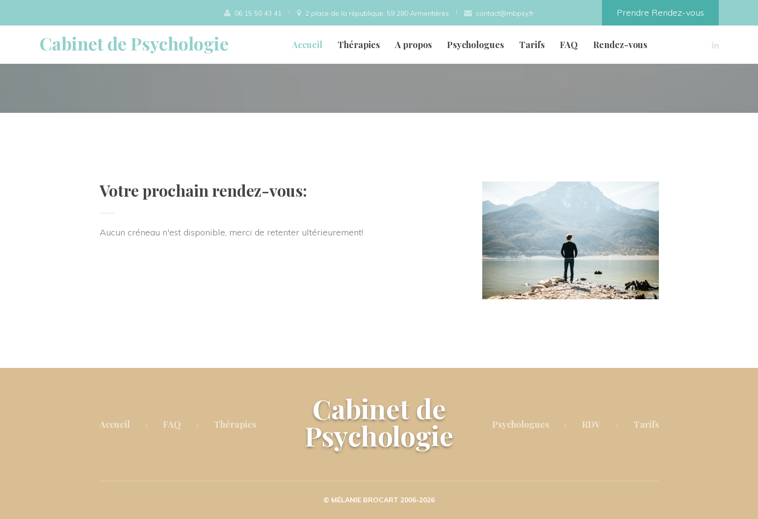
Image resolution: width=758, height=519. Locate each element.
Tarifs (532, 45)
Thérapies (359, 45)
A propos (413, 45)
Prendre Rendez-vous (660, 12)
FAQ (569, 45)
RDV (591, 424)
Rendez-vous (620, 45)
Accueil (307, 45)
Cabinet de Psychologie (134, 43)
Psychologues (475, 45)
